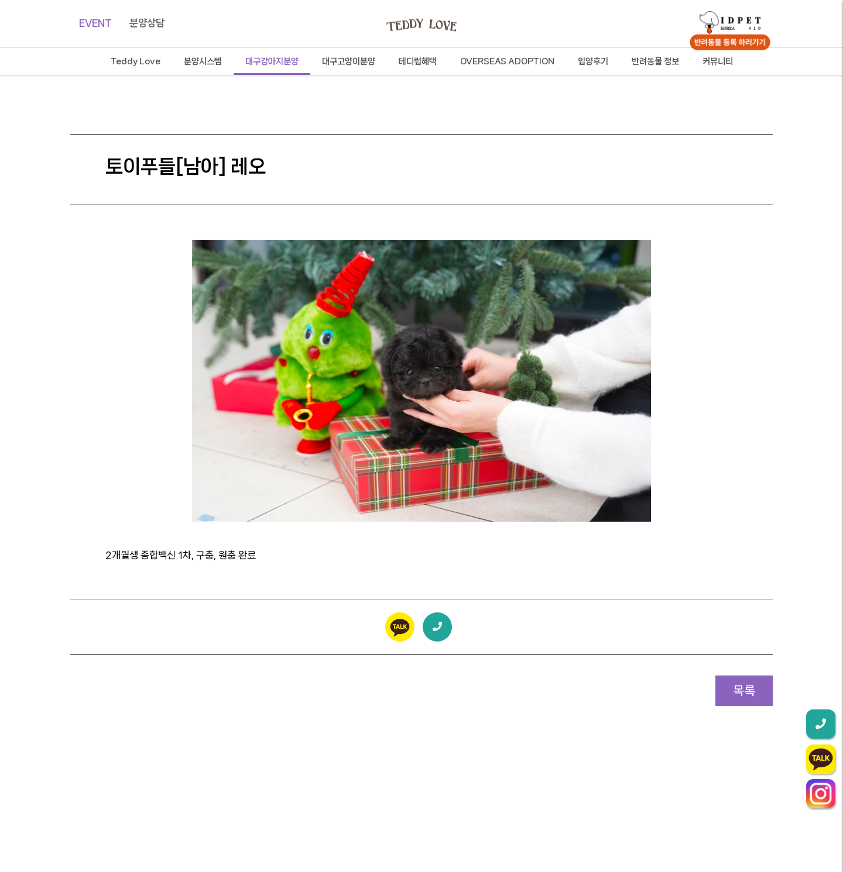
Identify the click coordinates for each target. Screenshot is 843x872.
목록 (744, 690)
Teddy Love (135, 61)
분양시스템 (203, 61)
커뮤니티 (717, 61)
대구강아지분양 (272, 61)
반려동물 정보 (655, 61)
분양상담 (147, 23)
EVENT (95, 23)
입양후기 (593, 61)
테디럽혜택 (418, 61)
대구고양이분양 (348, 61)
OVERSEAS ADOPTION (507, 61)
